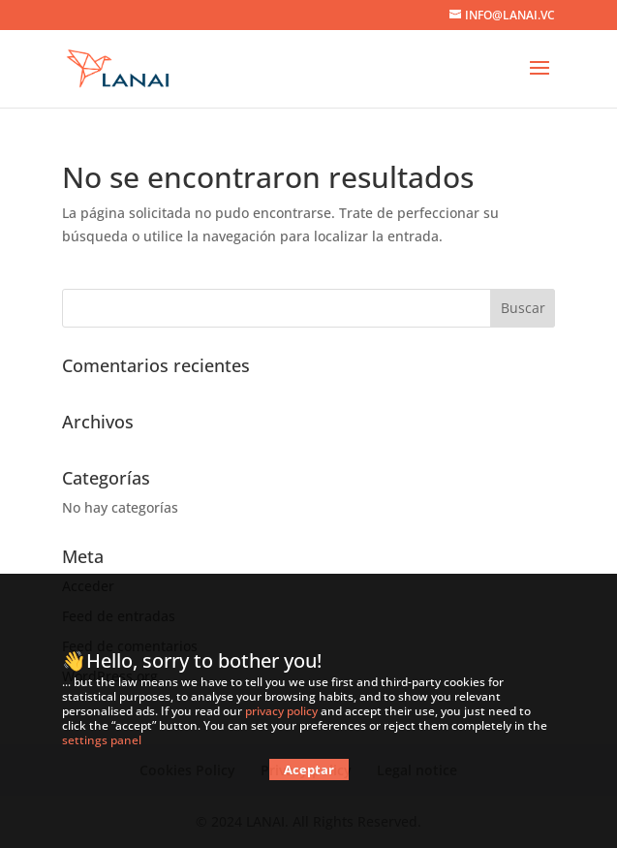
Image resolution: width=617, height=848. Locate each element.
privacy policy (281, 711)
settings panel (101, 740)
